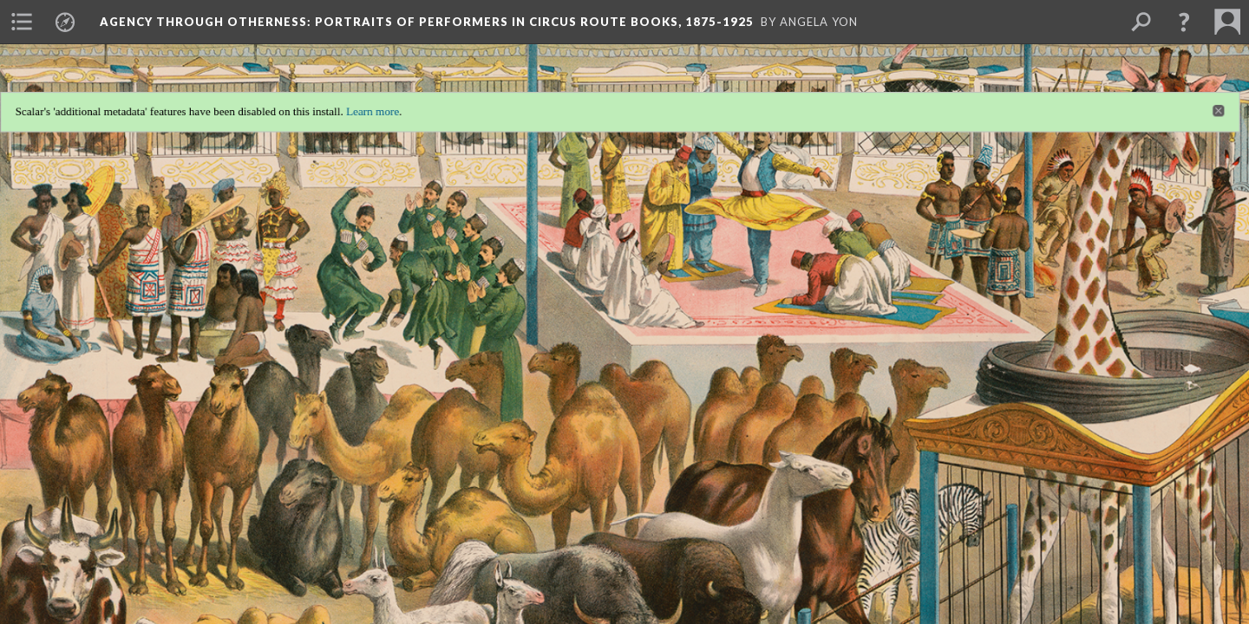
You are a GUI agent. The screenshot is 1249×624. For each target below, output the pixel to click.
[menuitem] (21, 21)
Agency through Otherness (427, 22)
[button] (1184, 21)
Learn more (364, 104)
